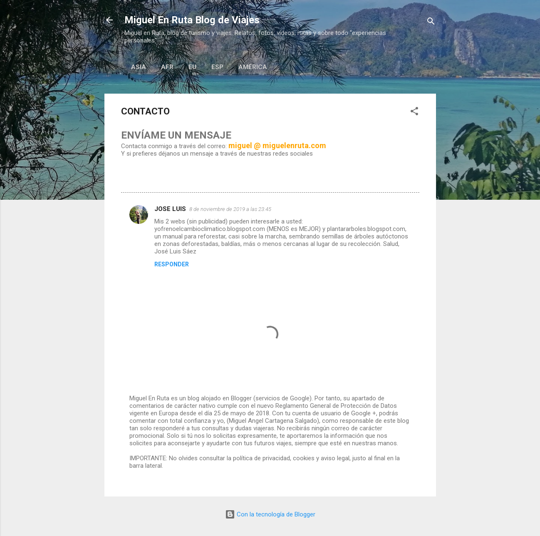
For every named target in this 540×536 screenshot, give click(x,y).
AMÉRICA (252, 67)
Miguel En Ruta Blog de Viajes (192, 20)
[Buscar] (431, 22)
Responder (171, 264)
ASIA (138, 67)
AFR (167, 67)
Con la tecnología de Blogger (270, 514)
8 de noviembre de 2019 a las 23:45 (230, 209)
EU (192, 67)
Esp (217, 67)
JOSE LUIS (170, 209)
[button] (414, 112)
